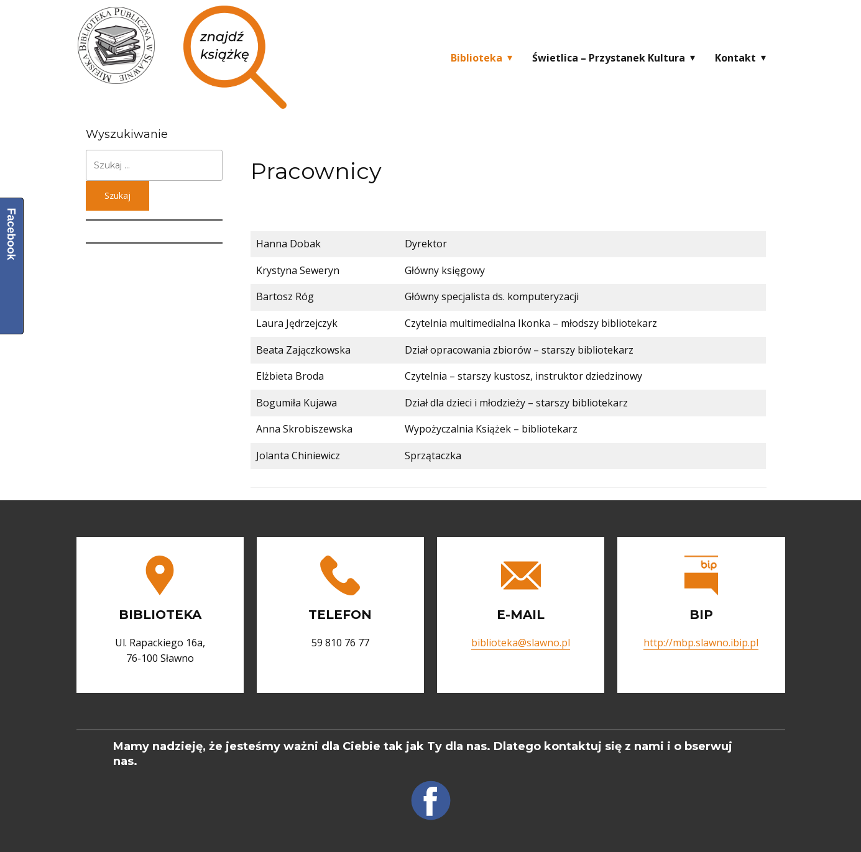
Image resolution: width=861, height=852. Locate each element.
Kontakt (735, 58)
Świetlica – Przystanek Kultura (608, 58)
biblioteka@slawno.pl (520, 642)
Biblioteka (476, 58)
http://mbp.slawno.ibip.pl (700, 642)
